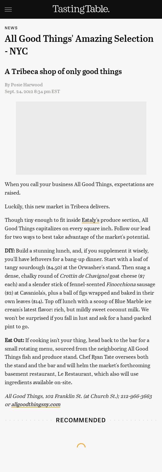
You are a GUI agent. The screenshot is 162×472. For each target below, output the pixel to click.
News (11, 28)
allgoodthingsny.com (35, 404)
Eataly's (90, 219)
